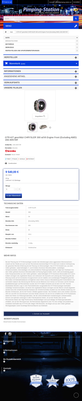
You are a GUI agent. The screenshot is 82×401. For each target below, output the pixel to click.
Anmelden (76, 2)
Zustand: (8, 154)
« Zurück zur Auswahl (41, 314)
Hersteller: (8, 148)
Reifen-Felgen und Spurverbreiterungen (22, 50)
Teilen (14, 159)
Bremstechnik (11, 41)
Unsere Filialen (13, 88)
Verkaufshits (12, 82)
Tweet (8, 159)
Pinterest (30, 159)
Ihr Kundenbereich (12, 359)
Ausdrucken (12, 163)
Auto (7, 37)
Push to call (8, 2)
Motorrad (9, 44)
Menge (8, 186)
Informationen (12, 71)
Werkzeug (9, 47)
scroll (76, 395)
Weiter (50, 127)
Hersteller (10, 57)
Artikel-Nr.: (8, 145)
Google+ (21, 159)
